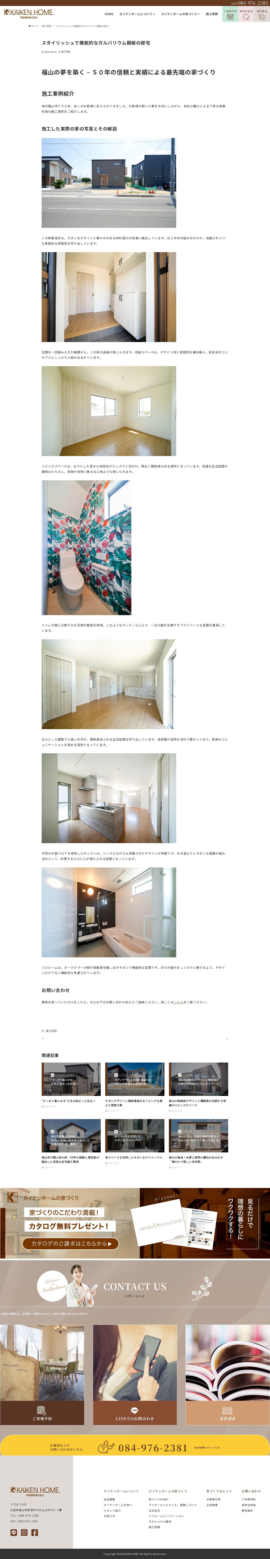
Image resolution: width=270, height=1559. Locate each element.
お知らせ (109, 1516)
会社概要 (109, 1499)
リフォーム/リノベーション (166, 1516)
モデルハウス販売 (160, 1521)
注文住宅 (154, 1510)
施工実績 (65, 51)
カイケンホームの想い (118, 1505)
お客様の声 (213, 1499)
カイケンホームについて (137, 14)
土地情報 (212, 1505)
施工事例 (212, 14)
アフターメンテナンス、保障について (173, 1505)
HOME (108, 14)
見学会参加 (246, 14)
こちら (178, 1002)
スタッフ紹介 (112, 1510)
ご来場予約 (230, 14)
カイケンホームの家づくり (180, 14)
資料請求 (262, 14)
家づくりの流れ (159, 1499)
